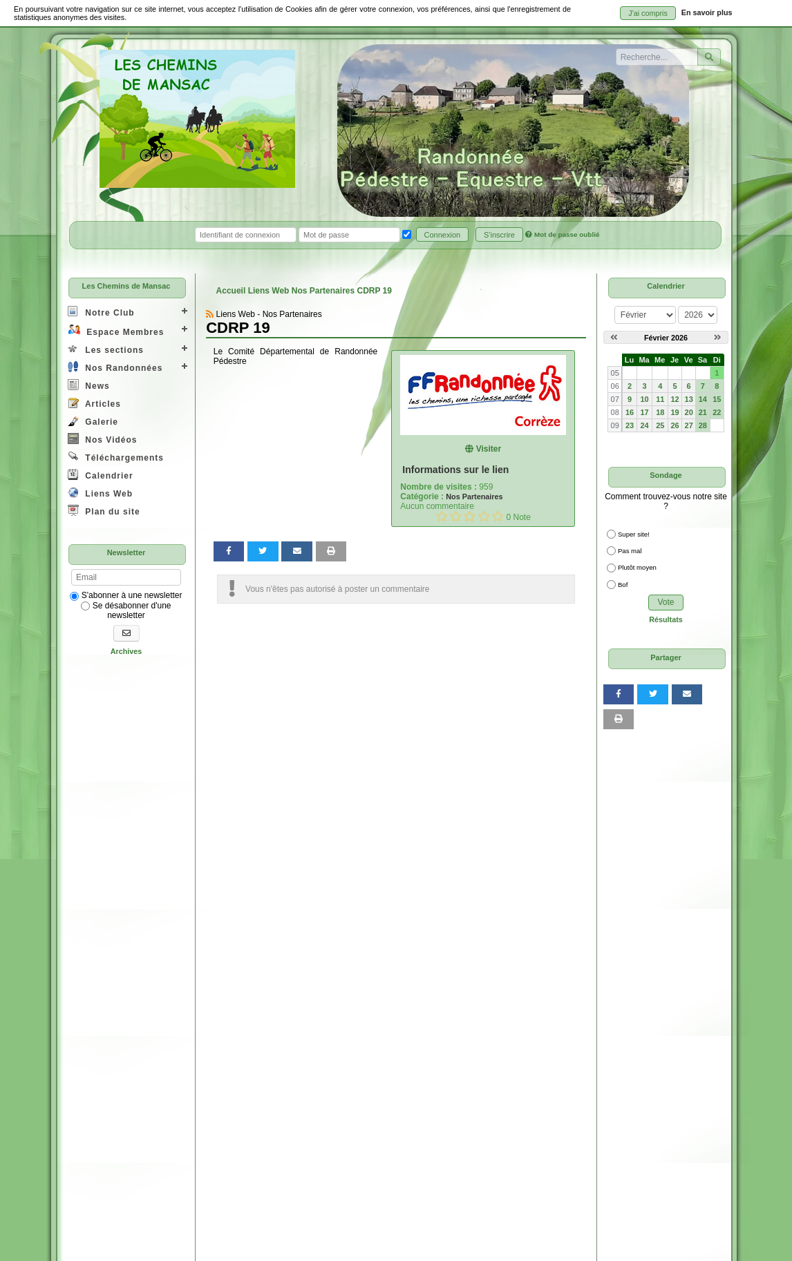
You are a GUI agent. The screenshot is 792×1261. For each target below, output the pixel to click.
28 (703, 425)
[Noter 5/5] (498, 516)
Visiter (483, 449)
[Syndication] (210, 314)
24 (644, 425)
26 (675, 425)
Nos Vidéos (102, 439)
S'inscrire (499, 235)
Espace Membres (116, 330)
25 (660, 425)
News (89, 385)
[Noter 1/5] (442, 516)
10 (644, 399)
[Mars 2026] (718, 338)
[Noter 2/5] (456, 516)
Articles (94, 403)
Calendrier (100, 475)
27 (689, 425)
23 (629, 425)
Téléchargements (116, 457)
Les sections (106, 349)
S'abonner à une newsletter (126, 595)
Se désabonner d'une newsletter (126, 610)
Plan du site (104, 511)
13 (689, 399)
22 (717, 412)
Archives (126, 651)
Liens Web (100, 493)
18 (660, 412)
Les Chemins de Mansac (126, 286)
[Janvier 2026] (614, 338)
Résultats (666, 619)
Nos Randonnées (115, 367)
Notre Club (101, 312)
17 (644, 412)
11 (660, 399)
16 (629, 412)
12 (675, 399)
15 (717, 399)
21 (703, 412)
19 (675, 412)
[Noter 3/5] (469, 516)
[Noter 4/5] (484, 516)
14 (703, 399)
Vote (665, 602)
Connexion (442, 235)
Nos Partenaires (474, 496)
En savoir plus (707, 12)
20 (689, 412)
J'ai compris (648, 13)
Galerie (93, 421)
